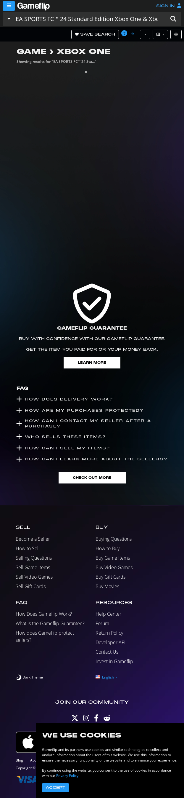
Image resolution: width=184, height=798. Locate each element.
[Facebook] (96, 719)
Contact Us (107, 652)
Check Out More (92, 478)
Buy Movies (107, 586)
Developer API (110, 642)
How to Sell (28, 548)
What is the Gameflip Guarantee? (50, 623)
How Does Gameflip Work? (44, 614)
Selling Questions (34, 558)
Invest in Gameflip (114, 661)
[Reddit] (106, 719)
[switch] (29, 677)
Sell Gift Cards (31, 586)
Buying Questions (114, 539)
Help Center (108, 614)
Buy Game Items (113, 558)
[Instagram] (86, 719)
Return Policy (109, 633)
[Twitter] (74, 719)
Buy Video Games (114, 567)
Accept (55, 787)
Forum (102, 623)
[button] (173, 19)
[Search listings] (89, 19)
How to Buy (108, 548)
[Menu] (9, 6)
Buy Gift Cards (110, 577)
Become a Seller (33, 539)
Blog (19, 760)
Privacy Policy (67, 775)
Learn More (92, 363)
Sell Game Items (33, 567)
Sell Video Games (34, 577)
